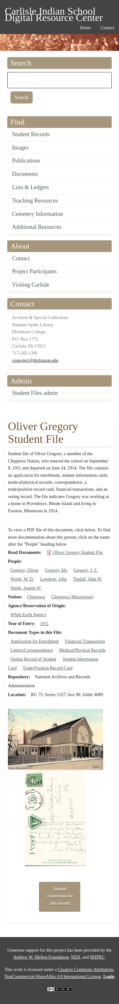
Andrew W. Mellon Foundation (41, 957)
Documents (25, 174)
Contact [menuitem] (107, 27)
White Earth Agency (28, 614)
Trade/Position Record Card (48, 668)
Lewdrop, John (53, 579)
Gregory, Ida (56, 570)
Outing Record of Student (33, 659)
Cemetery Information (37, 214)
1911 (44, 623)
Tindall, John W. (87, 579)
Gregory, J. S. (85, 570)
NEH (75, 957)
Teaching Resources (35, 200)
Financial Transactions (85, 641)
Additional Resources (36, 227)
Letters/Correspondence (31, 650)
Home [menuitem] (85, 27)
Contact (21, 258)
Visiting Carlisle (30, 285)
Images (20, 147)
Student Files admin (35, 393)
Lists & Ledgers (30, 187)
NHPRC (97, 957)
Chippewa (36, 597)
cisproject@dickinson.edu (35, 360)
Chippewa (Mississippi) (72, 597)
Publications (26, 160)
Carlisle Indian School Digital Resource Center (54, 12)
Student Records (31, 134)
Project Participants (34, 271)
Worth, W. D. (22, 579)
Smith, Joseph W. (25, 588)
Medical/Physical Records (82, 650)
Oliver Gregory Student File (77, 552)
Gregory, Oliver (24, 570)
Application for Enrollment (34, 641)
